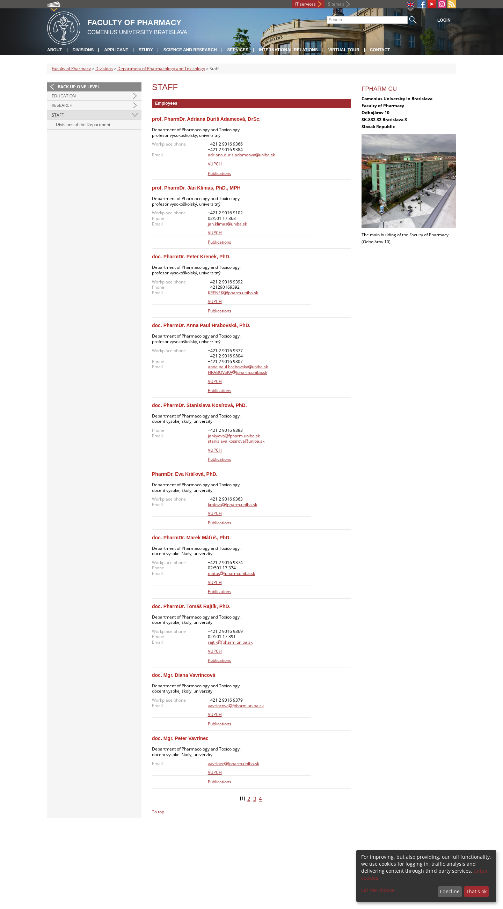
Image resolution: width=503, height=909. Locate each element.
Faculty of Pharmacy (71, 69)
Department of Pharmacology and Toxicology (161, 69)
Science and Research (190, 49)
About (54, 49)
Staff (58, 115)
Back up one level (79, 87)
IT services (305, 4)
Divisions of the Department (83, 124)
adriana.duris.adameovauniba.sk (241, 155)
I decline (450, 891)
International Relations (288, 49)
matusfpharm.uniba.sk (231, 573)
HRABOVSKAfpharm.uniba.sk (237, 372)
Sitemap (336, 4)
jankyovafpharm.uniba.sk (234, 436)
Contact (380, 49)
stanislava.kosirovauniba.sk (236, 441)
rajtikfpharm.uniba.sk (230, 642)
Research (62, 105)
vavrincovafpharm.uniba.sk (236, 706)
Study (146, 49)
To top (158, 812)
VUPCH (215, 164)
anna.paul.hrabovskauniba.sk (238, 367)
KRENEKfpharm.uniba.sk (233, 293)
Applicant (116, 49)
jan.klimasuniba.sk (227, 224)
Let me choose (378, 890)
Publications (219, 173)
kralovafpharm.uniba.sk (232, 505)
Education (64, 96)
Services (237, 49)
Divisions (83, 49)
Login (444, 20)
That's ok (476, 891)
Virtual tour (343, 49)
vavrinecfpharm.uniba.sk (233, 764)
